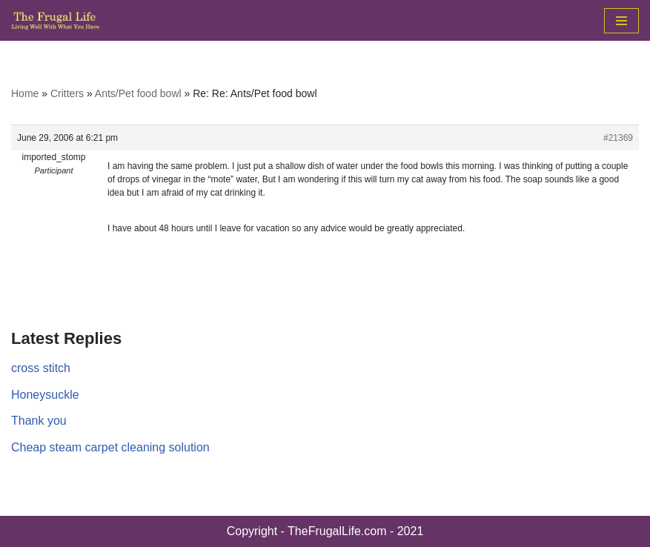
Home (25, 93)
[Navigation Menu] (621, 20)
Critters (67, 93)
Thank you (39, 420)
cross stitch (40, 368)
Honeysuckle (45, 394)
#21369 (618, 138)
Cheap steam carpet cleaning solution (110, 447)
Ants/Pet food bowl (138, 93)
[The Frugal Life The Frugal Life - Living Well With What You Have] (55, 20)
